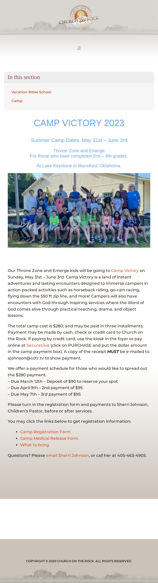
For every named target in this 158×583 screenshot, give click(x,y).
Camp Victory (125, 270)
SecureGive (38, 345)
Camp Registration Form (45, 431)
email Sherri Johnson (67, 455)
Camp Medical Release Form (49, 438)
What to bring (34, 445)
